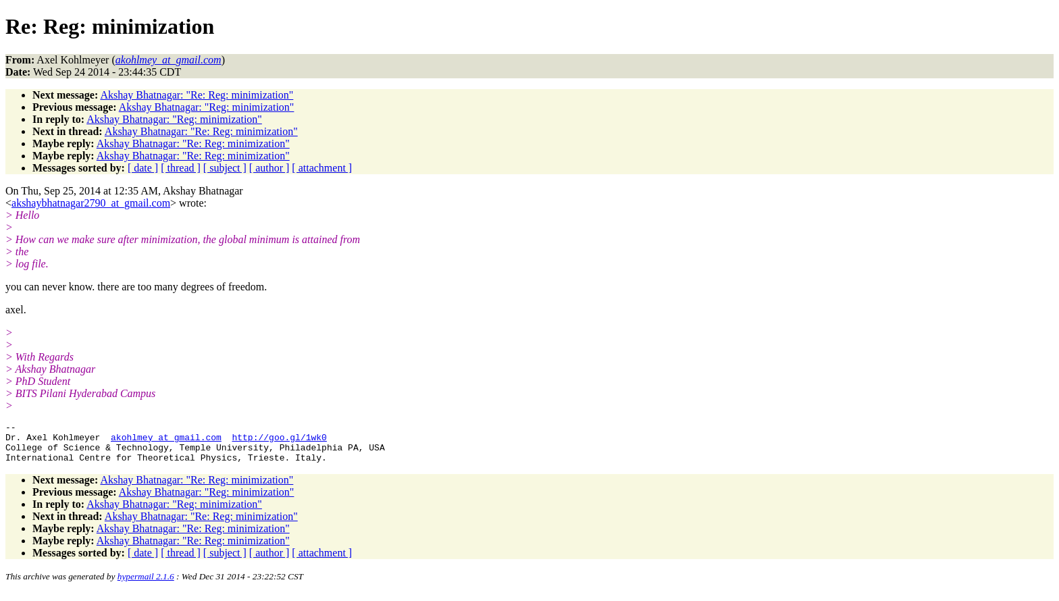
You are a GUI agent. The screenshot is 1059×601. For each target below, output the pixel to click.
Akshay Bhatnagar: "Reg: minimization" (206, 107)
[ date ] (143, 168)
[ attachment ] (322, 168)
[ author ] (269, 168)
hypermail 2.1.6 (146, 584)
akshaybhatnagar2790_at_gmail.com (90, 203)
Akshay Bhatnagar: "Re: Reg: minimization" (196, 95)
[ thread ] (181, 168)
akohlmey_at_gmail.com (166, 441)
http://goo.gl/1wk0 (279, 441)
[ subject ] (225, 168)
